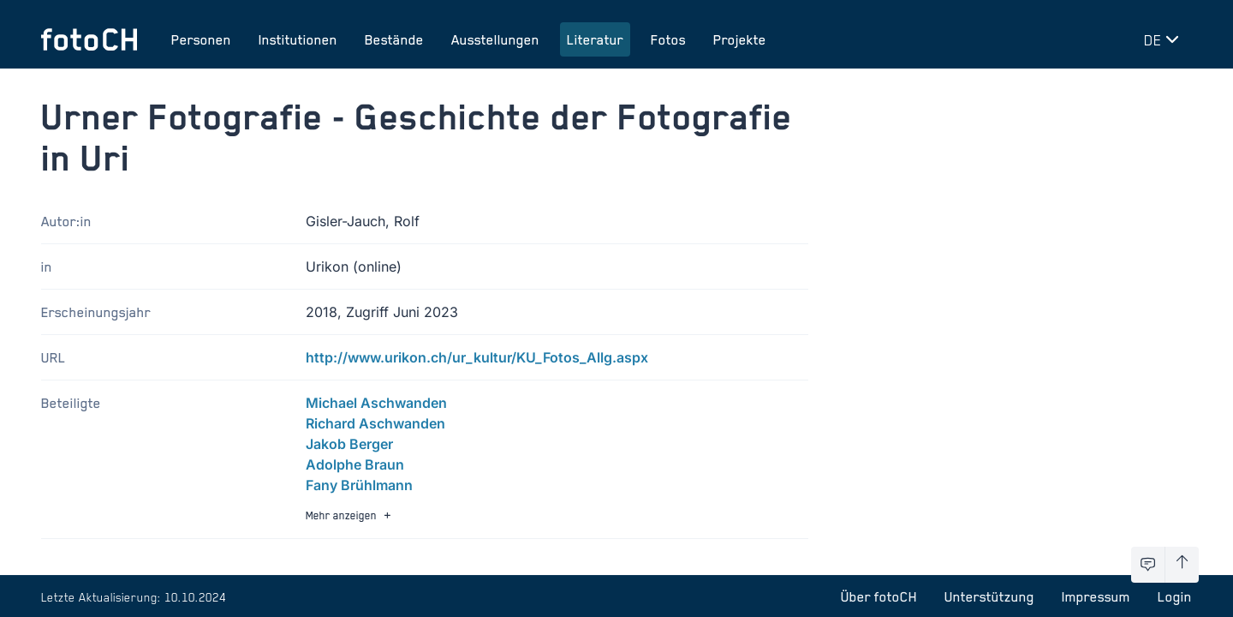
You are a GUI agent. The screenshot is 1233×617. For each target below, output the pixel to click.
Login (1175, 596)
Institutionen (298, 39)
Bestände (394, 39)
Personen (201, 39)
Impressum (1096, 596)
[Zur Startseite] (89, 39)
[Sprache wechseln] (1164, 39)
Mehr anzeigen (350, 515)
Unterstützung (989, 596)
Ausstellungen (495, 39)
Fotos (668, 39)
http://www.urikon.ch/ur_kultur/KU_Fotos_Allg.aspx (477, 357)
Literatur (595, 39)
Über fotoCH (879, 596)
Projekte (739, 39)
